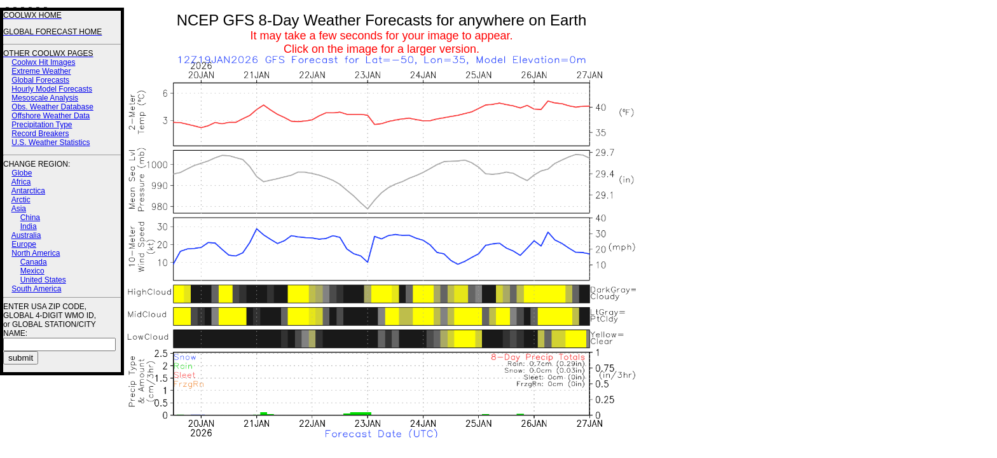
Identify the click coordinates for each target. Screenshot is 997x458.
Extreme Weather (41, 71)
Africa (21, 181)
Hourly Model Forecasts (51, 89)
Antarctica (28, 190)
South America (36, 288)
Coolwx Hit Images (43, 62)
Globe (21, 173)
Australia (26, 235)
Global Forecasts (40, 80)
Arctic (21, 199)
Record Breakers (40, 133)
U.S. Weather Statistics (50, 142)
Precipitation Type (41, 124)
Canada (33, 262)
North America (35, 253)
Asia (18, 208)
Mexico (32, 271)
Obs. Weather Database (52, 106)
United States (43, 279)
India (28, 226)
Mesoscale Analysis (44, 98)
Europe (23, 244)
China (30, 217)
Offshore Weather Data (50, 115)
